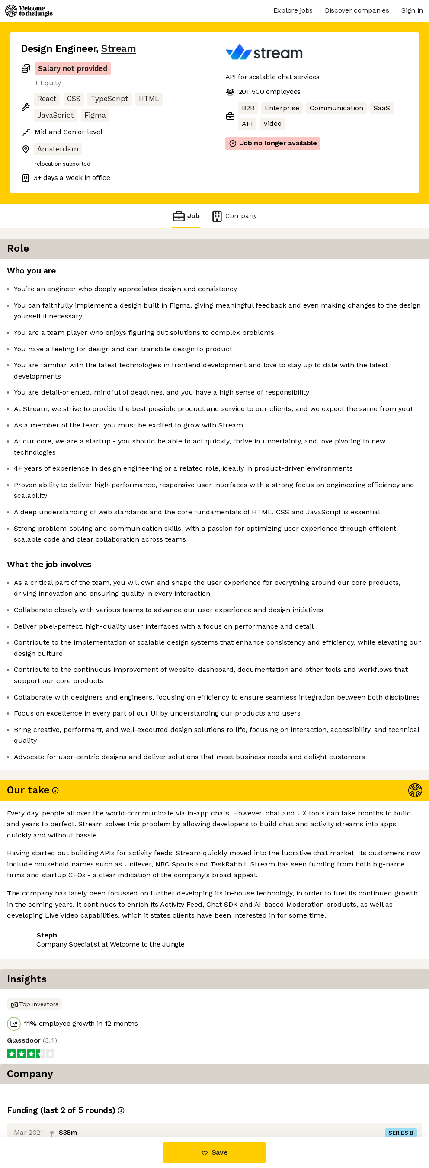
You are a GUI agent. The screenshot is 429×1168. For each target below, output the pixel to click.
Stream (118, 49)
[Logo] (29, 11)
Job (186, 216)
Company (233, 216)
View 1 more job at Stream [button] (126, 1101)
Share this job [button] (44, 1101)
